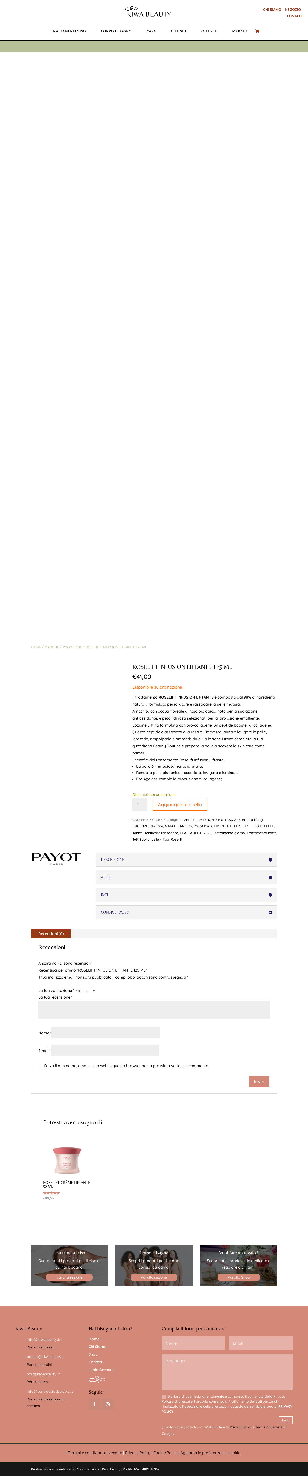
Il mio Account (101, 1369)
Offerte (209, 31)
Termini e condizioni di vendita (95, 1452)
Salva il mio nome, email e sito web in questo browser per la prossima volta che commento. (126, 1065)
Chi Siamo (98, 1346)
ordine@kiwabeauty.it (46, 1356)
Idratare (156, 826)
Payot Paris (72, 647)
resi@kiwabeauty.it (43, 1373)
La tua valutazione (56, 990)
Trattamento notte (261, 833)
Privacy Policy (241, 1427)
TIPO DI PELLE (262, 826)
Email (44, 1050)
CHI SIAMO (272, 9)
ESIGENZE (140, 826)
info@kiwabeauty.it (44, 1339)
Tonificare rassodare (161, 833)
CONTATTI (295, 16)
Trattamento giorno (229, 833)
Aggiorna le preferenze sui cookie (210, 1452)
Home (36, 647)
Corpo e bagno (116, 31)
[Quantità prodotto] (139, 804)
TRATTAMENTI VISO (195, 833)
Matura (186, 826)
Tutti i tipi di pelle (145, 839)
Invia (285, 1420)
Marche (240, 31)
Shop (93, 1354)
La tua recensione (55, 997)
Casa (151, 31)
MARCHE (52, 647)
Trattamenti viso (68, 31)
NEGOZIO (293, 9)
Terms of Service (269, 1427)
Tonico (137, 833)
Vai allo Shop (239, 1277)
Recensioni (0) (51, 933)
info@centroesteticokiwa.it (50, 1391)
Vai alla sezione (69, 1277)
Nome (44, 1033)
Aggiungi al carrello (180, 804)
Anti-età (190, 820)
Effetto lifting (252, 820)
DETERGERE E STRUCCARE (219, 820)
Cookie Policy (165, 1452)
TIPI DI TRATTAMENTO (232, 826)
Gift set (178, 31)
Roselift (176, 839)
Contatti (96, 1362)
